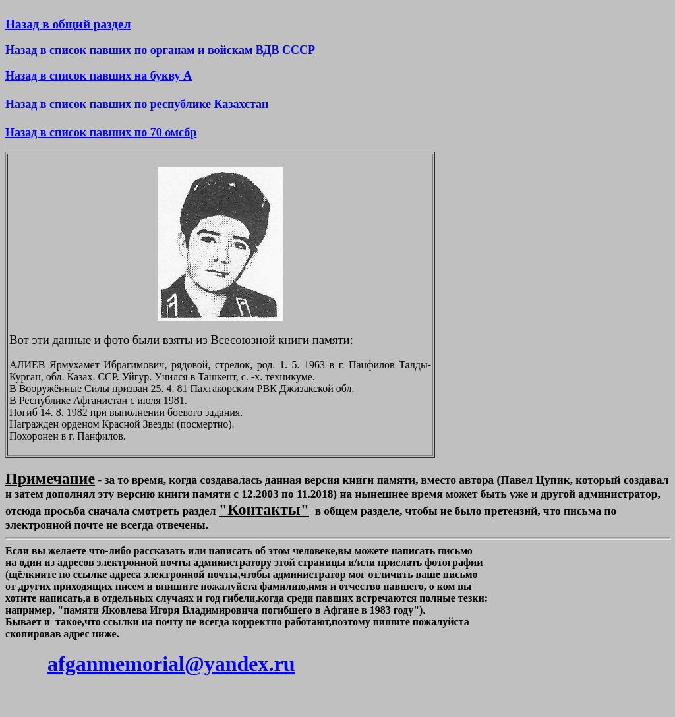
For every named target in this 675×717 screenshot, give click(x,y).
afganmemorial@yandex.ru (171, 663)
